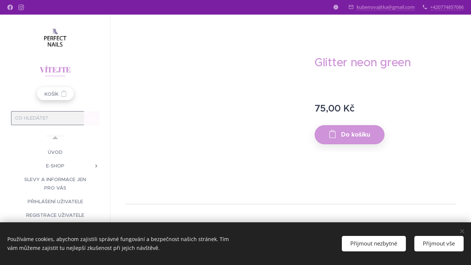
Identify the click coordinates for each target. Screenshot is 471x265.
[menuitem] (55, 152)
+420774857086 (447, 7)
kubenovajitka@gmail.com (386, 7)
